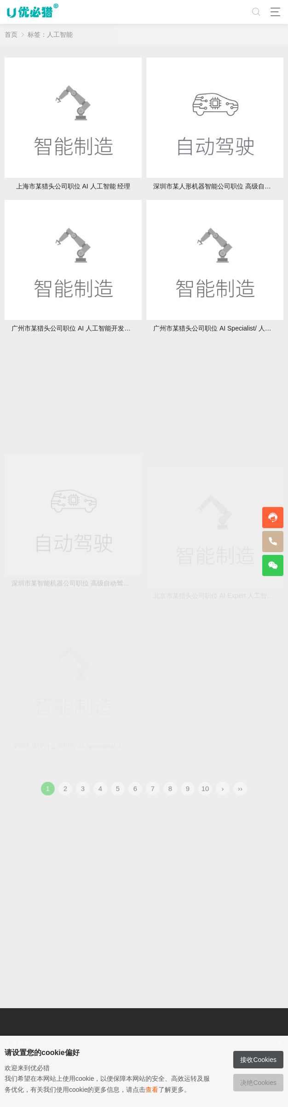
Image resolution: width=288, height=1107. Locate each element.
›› (240, 795)
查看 (151, 1089)
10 (205, 795)
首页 (11, 34)
